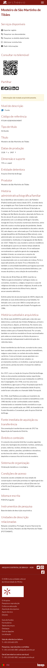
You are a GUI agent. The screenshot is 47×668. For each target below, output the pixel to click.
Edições (5, 615)
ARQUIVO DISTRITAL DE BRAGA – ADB (17, 567)
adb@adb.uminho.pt (27, 650)
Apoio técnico (7, 612)
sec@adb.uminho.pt (26, 657)
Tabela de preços (8, 625)
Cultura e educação (9, 606)
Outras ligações (8, 631)
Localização (6, 634)
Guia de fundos (8, 620)
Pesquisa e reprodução (11, 603)
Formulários (7, 623)
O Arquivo (6, 600)
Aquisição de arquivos (10, 609)
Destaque (5, 628)
